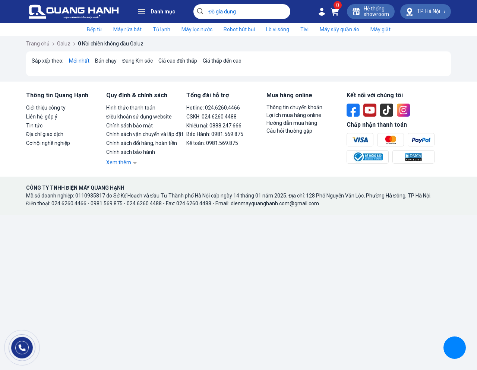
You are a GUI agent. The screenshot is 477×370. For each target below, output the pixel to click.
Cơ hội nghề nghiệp (48, 143)
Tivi (304, 29)
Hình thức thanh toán (130, 108)
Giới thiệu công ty (46, 108)
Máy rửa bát (127, 29)
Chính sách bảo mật (129, 126)
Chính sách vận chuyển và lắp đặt (144, 134)
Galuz (66, 44)
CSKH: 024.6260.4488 (211, 117)
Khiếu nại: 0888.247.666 (213, 126)
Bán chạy (106, 61)
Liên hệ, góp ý (41, 117)
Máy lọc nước (196, 29)
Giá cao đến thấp (177, 61)
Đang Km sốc (137, 61)
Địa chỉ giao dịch (44, 134)
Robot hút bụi (239, 29)
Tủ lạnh (161, 29)
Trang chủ (40, 44)
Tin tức (34, 126)
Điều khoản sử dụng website (139, 117)
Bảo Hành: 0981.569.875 (214, 134)
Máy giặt (380, 29)
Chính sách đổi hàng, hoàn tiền (141, 143)
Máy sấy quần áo (339, 29)
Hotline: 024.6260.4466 (213, 108)
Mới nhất (79, 61)
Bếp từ (94, 29)
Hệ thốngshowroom (371, 11)
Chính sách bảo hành (130, 152)
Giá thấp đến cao (222, 61)
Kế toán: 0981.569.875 (212, 143)
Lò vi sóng (277, 29)
